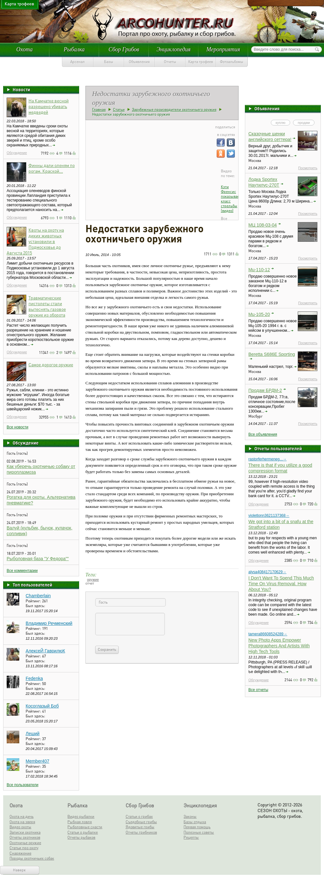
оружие (93, 579)
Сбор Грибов (124, 49)
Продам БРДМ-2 (265, 390)
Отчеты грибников (141, 832)
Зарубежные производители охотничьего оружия (174, 109)
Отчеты (170, 61)
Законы (190, 816)
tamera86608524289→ (267, 634)
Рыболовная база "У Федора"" (38, 558)
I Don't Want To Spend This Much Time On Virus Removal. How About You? (281, 583)
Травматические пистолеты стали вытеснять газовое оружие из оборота (47, 306)
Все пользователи (22, 785)
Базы (108, 61)
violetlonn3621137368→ (268, 515)
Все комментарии (22, 570)
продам (304, 123)
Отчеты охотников (24, 837)
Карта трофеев (200, 61)
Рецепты (191, 837)
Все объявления (262, 434)
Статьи (119, 109)
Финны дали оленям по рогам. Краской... (51, 168)
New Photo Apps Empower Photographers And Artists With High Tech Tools (279, 646)
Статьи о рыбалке (82, 832)
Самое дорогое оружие (50, 364)
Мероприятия (223, 49)
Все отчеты (258, 690)
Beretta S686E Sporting (271, 354)
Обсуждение (17, 153)
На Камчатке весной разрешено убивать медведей (48, 106)
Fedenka (34, 678)
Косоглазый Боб (42, 705)
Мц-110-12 (259, 269)
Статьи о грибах (139, 816)
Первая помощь (197, 826)
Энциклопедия (174, 49)
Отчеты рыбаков (81, 837)
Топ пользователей (32, 584)
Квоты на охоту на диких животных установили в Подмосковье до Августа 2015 (35, 241)
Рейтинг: (34, 601)
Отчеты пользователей (278, 448)
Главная (99, 109)
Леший (33, 733)
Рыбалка (74, 49)
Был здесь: (35, 605)
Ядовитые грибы (140, 826)
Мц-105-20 (259, 314)
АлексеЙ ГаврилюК (45, 650)
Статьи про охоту (23, 847)
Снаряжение (20, 853)
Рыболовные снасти (84, 826)
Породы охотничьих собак (31, 858)
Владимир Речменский (49, 623)
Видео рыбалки (80, 816)
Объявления (139, 61)
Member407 (37, 761)
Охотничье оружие (25, 842)
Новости (21, 89)
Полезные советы (199, 832)
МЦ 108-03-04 (262, 225)
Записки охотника (24, 832)
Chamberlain (38, 595)
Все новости (17, 427)
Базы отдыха (195, 821)
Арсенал (77, 61)
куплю (280, 123)
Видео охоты (20, 826)
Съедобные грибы (141, 821)
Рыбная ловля (79, 821)
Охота (24, 49)
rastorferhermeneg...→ (267, 459)
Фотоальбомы (231, 61)
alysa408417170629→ (267, 572)
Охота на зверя (22, 821)
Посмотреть (307, 168)
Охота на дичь (21, 816)
